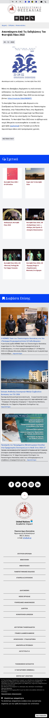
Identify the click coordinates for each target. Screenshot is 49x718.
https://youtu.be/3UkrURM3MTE (20, 98)
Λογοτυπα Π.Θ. (24, 651)
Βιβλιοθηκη (24, 560)
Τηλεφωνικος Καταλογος (24, 664)
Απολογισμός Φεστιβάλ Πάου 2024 (11, 224)
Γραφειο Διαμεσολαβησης (24, 633)
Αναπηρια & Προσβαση (24, 645)
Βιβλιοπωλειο (24, 566)
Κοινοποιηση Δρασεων (24, 614)
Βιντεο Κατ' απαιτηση (24, 676)
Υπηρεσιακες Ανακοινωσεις (24, 602)
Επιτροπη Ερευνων (24, 554)
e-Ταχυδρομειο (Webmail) (24, 670)
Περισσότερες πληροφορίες (11, 694)
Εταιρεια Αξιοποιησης (24, 578)
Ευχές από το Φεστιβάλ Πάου (34, 183)
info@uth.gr (27, 538)
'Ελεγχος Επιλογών (6, 688)
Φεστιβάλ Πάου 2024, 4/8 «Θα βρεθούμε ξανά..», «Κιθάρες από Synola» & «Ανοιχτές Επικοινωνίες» (34, 226)
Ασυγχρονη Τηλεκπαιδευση (24, 627)
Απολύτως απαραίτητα (14, 698)
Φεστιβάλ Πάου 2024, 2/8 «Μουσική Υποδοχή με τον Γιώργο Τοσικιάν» (12, 265)
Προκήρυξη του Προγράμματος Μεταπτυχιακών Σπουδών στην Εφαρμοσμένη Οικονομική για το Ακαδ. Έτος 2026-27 (23, 446)
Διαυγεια (24, 608)
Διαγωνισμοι (24, 590)
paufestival (14, 126)
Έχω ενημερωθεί (41, 715)
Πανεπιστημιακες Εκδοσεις (24, 572)
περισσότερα (17, 353)
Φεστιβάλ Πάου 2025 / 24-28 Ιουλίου (11, 183)
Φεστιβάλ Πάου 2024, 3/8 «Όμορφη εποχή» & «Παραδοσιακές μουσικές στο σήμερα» (34, 266)
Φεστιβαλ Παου (8, 139)
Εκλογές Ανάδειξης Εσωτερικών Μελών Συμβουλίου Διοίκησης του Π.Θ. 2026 (21, 393)
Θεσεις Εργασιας (24, 596)
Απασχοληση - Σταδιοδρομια (25, 639)
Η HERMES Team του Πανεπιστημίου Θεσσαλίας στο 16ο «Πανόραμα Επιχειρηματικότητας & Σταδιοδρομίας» (22, 339)
